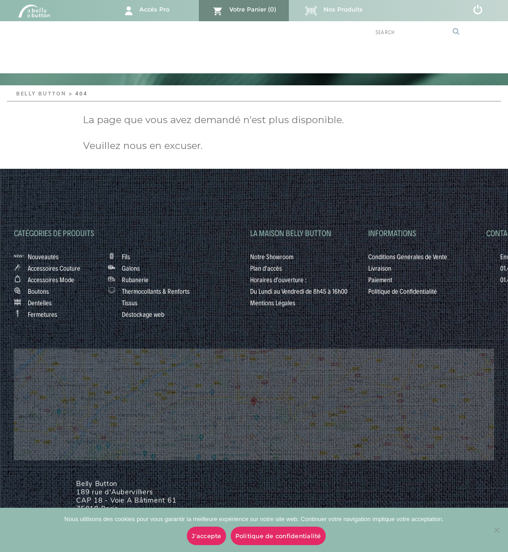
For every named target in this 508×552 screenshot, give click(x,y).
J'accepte (206, 536)
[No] (496, 529)
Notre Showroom (271, 256)
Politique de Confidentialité (402, 291)
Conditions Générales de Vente (407, 256)
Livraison (379, 268)
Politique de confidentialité (278, 536)
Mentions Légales (272, 302)
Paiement (380, 279)
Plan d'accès (266, 268)
